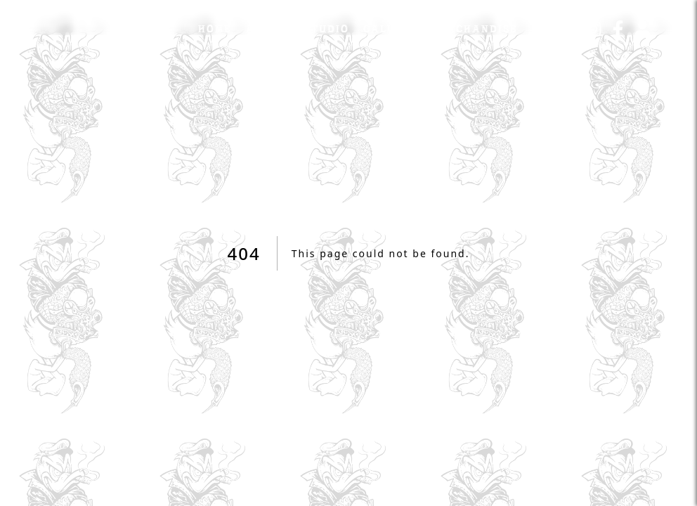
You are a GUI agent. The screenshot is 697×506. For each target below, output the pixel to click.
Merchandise (474, 28)
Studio (326, 28)
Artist (268, 28)
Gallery (390, 28)
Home (215, 28)
